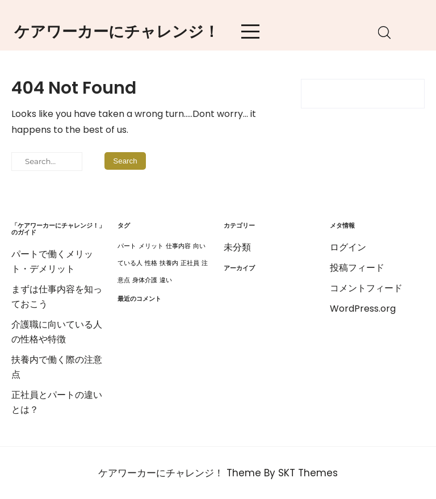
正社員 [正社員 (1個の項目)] (190, 263)
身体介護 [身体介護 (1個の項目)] (144, 280)
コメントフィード (366, 288)
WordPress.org (363, 308)
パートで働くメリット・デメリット (52, 261)
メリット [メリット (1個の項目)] (151, 246)
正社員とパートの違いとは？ (56, 402)
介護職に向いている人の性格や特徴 (56, 332)
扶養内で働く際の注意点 (56, 367)
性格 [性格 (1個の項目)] (151, 263)
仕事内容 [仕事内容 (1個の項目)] (178, 246)
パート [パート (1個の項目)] (127, 246)
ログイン (348, 247)
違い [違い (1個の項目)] (166, 280)
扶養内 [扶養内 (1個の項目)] (169, 263)
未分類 (237, 247)
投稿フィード (357, 267)
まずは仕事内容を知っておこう (56, 297)
